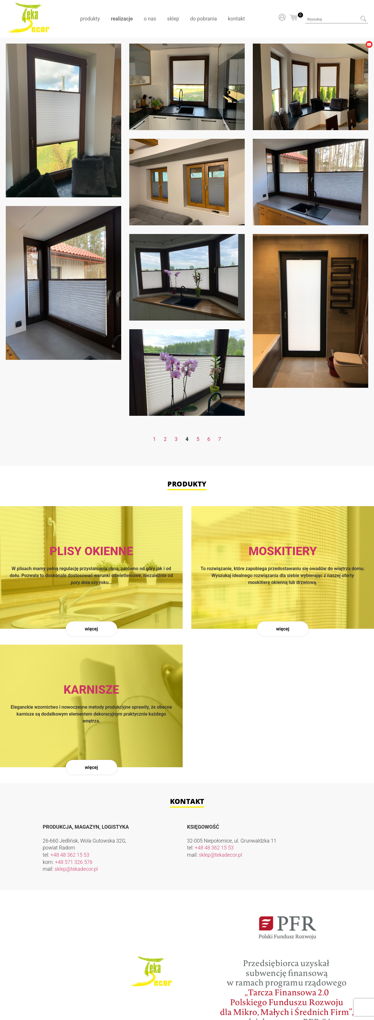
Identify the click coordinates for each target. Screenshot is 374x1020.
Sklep (173, 19)
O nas (150, 19)
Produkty (90, 19)
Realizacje (122, 19)
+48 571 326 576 (73, 862)
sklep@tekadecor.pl (76, 869)
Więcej (91, 628)
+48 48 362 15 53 (70, 855)
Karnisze (91, 690)
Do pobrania (203, 19)
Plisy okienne (91, 551)
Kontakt (236, 19)
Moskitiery (282, 551)
